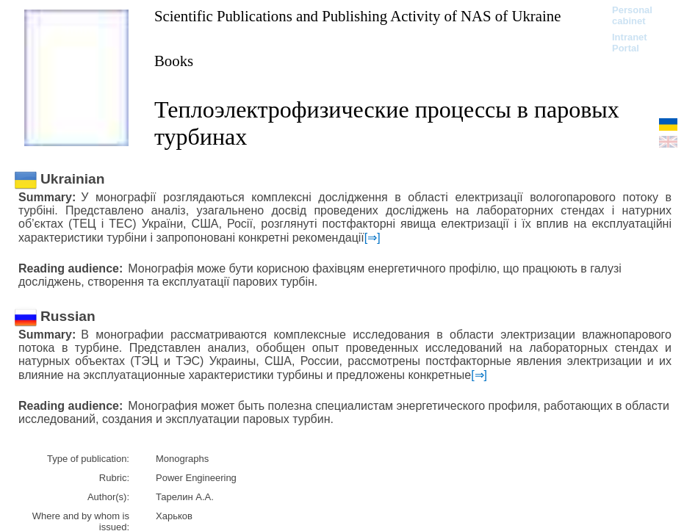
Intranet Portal (629, 43)
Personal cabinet (632, 15)
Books (173, 60)
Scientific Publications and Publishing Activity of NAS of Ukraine (357, 15)
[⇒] (372, 237)
